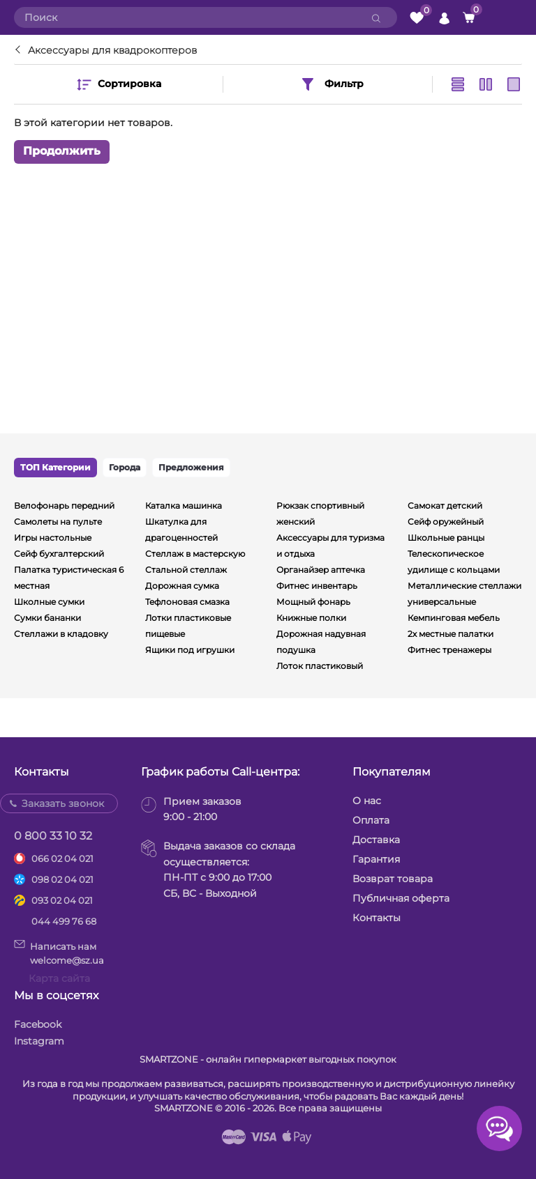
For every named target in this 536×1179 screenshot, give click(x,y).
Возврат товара (392, 878)
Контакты (376, 917)
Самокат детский (445, 505)
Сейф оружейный (446, 521)
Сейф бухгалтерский (59, 553)
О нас (366, 800)
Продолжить (61, 151)
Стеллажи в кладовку (61, 634)
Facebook (37, 1024)
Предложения (191, 467)
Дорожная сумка (182, 585)
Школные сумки (49, 601)
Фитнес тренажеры (449, 650)
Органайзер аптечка (320, 569)
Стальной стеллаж (186, 569)
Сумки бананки (47, 617)
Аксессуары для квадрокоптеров (112, 50)
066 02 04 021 (62, 858)
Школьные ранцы (446, 537)
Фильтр (331, 84)
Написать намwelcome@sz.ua (59, 952)
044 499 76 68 (63, 921)
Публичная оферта (400, 898)
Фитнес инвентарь (316, 585)
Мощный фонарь (313, 601)
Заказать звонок (63, 803)
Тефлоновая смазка (187, 601)
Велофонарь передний (64, 505)
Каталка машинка (183, 505)
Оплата (370, 820)
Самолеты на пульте (58, 521)
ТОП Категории (55, 467)
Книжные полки (311, 617)
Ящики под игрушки (189, 650)
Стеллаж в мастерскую (195, 553)
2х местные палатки (450, 634)
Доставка (376, 839)
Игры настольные (52, 537)
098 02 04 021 (62, 879)
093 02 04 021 (62, 900)
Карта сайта (59, 978)
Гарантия (376, 859)
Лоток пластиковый (319, 666)
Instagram (39, 1041)
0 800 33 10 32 (53, 835)
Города (124, 467)
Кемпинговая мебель (454, 617)
